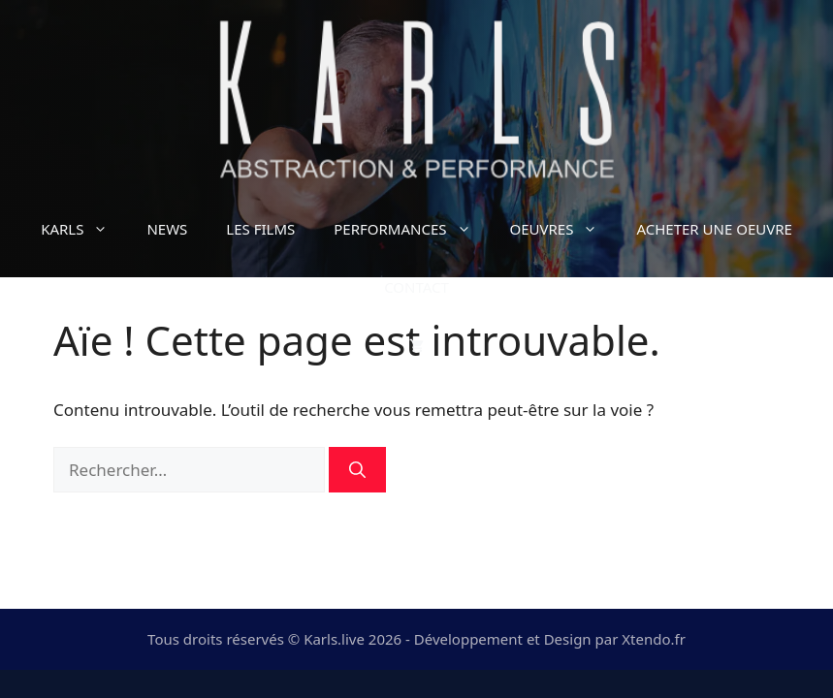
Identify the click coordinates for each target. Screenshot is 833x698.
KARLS (84, 229)
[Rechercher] (357, 470)
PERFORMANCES (412, 229)
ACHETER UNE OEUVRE (713, 228)
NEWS (166, 228)
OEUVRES (564, 229)
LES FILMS (260, 228)
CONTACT (416, 287)
